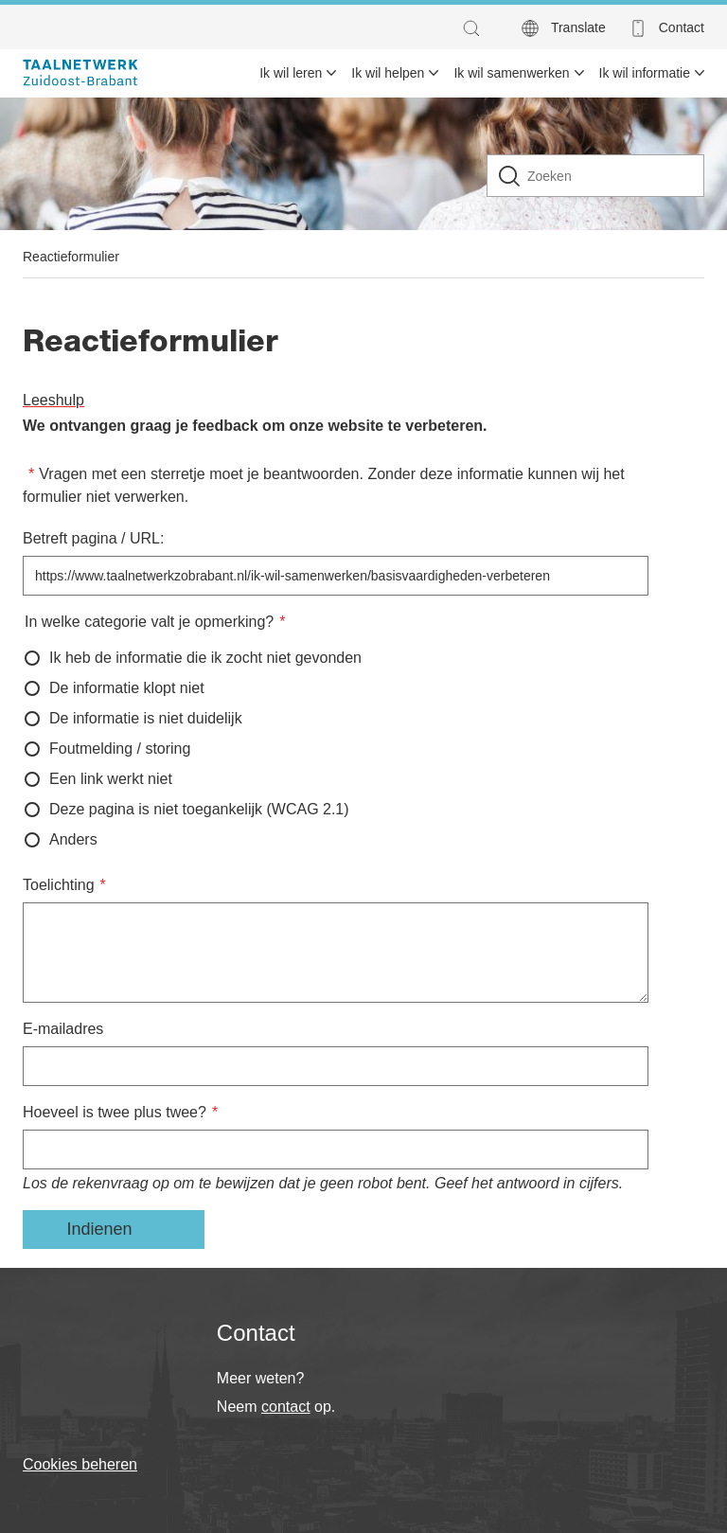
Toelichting (59, 885)
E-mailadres (63, 1029)
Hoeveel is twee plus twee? (114, 1112)
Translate (578, 27)
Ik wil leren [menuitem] (290, 72)
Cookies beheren (80, 1464)
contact (285, 1407)
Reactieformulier (71, 256)
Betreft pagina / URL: (93, 538)
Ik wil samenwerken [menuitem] (511, 72)
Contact (681, 27)
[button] (476, 28)
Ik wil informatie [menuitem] (644, 72)
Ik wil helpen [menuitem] (387, 72)
